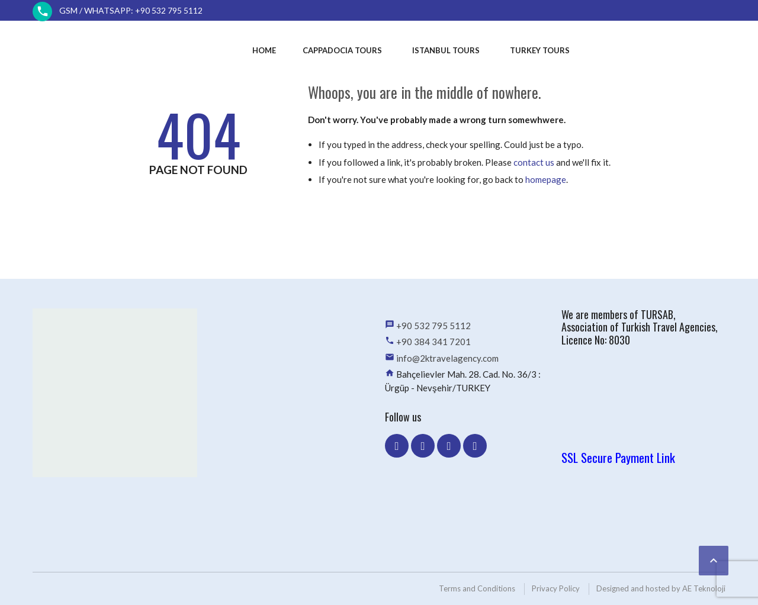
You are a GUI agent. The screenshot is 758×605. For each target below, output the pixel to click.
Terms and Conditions (477, 588)
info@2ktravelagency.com (447, 358)
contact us (533, 162)
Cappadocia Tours (342, 50)
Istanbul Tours (446, 50)
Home (264, 50)
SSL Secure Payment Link (618, 457)
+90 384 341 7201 (433, 341)
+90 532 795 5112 (433, 325)
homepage (545, 179)
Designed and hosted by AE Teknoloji (660, 588)
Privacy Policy (556, 588)
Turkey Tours (540, 50)
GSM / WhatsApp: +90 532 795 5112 (131, 10)
